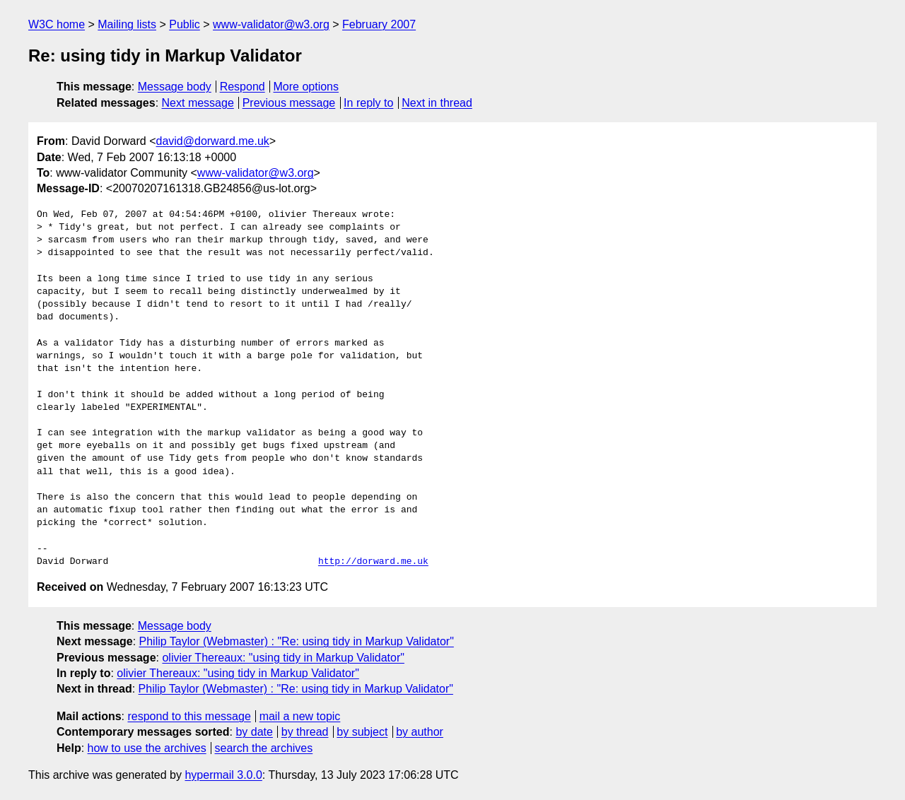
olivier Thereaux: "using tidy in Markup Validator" (283, 658)
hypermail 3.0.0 (223, 775)
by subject (362, 732)
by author (419, 732)
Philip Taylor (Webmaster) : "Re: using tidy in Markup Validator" (296, 641)
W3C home (56, 24)
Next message (198, 103)
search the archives (264, 748)
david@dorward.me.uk (212, 141)
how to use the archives (147, 748)
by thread (305, 732)
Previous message (289, 103)
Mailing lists (127, 24)
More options (306, 87)
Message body (174, 87)
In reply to (368, 103)
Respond (242, 87)
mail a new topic (300, 716)
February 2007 (379, 24)
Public (184, 24)
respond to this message (188, 716)
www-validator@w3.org (271, 24)
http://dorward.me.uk (373, 561)
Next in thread (437, 103)
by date (253, 732)
